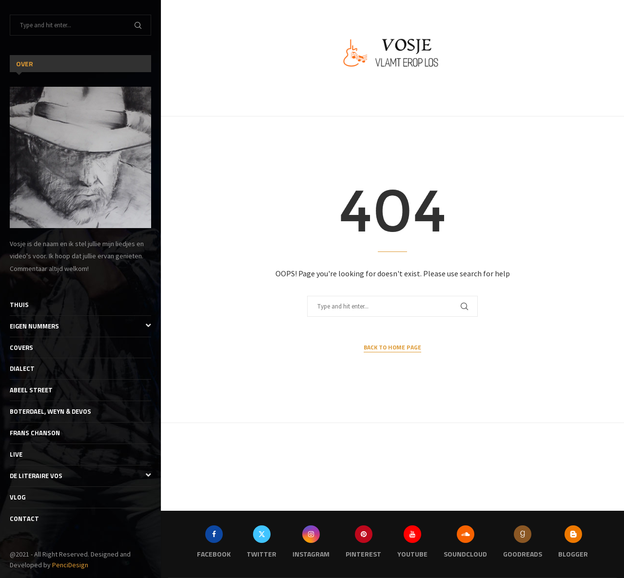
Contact (24, 518)
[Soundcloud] (465, 544)
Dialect (22, 368)
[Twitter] (261, 544)
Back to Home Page (392, 347)
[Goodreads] (522, 544)
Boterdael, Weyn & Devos (50, 411)
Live (16, 454)
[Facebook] (214, 544)
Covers (21, 347)
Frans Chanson (35, 433)
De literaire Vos (80, 475)
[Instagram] (311, 544)
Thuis (19, 304)
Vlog (17, 497)
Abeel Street (31, 390)
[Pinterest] (363, 544)
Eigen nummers (80, 326)
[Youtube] (412, 544)
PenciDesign (70, 564)
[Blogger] (573, 544)
